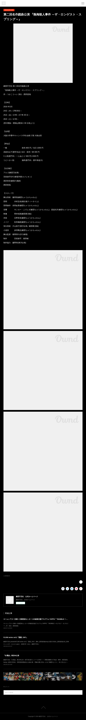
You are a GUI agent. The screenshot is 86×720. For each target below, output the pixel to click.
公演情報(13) (6, 575)
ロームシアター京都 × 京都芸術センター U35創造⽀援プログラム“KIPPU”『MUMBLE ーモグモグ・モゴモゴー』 (43, 619)
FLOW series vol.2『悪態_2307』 (15, 637)
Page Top (43, 707)
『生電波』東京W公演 (11, 655)
